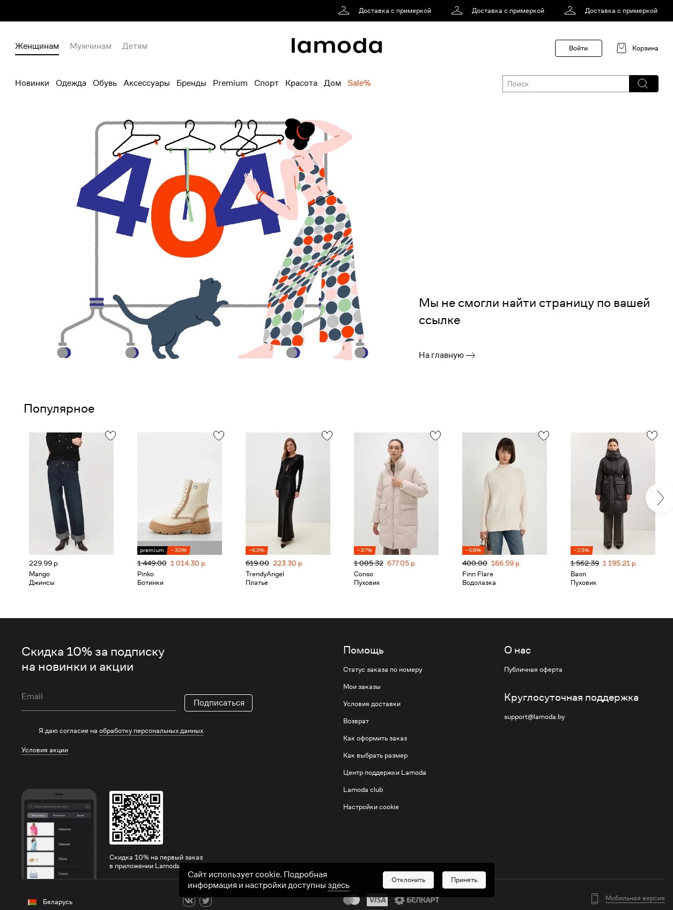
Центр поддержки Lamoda (384, 772)
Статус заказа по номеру (382, 669)
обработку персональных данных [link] (151, 730)
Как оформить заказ (375, 738)
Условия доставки (372, 704)
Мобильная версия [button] (635, 898)
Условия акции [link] (44, 749)
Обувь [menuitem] (105, 83)
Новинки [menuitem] (32, 83)
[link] (386, 10)
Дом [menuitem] (332, 83)
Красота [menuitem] (301, 83)
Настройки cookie (371, 807)
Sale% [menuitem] (359, 83)
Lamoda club (363, 790)
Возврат (356, 721)
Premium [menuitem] (230, 83)
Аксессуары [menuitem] (146, 83)
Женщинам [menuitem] (37, 46)
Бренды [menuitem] (191, 83)
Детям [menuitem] (134, 46)
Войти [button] (578, 48)
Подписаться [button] (219, 703)
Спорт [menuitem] (266, 83)
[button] (643, 83)
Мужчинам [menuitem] (91, 46)
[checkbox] (137, 730)
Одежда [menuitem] (71, 83)
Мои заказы (362, 686)
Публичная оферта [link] (533, 669)
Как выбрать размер (375, 755)
